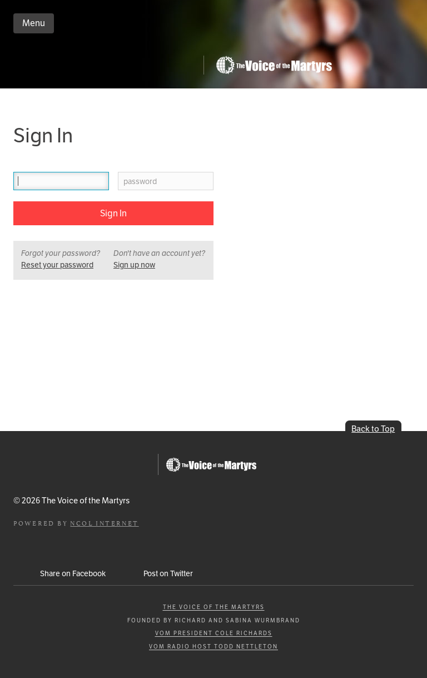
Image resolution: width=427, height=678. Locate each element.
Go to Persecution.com (273, 65)
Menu (33, 23)
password (140, 181)
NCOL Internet (104, 522)
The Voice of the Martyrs (214, 607)
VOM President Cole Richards (213, 633)
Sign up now (134, 265)
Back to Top (373, 428)
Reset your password (57, 265)
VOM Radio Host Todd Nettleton (213, 646)
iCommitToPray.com (106, 68)
